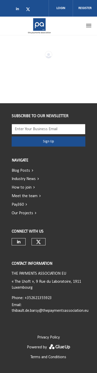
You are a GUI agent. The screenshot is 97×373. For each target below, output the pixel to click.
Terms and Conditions (48, 357)
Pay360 (18, 205)
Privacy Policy (48, 337)
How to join (22, 187)
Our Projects (22, 213)
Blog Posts (21, 171)
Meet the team (25, 196)
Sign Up (48, 141)
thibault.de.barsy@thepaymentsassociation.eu (50, 311)
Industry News (24, 179)
